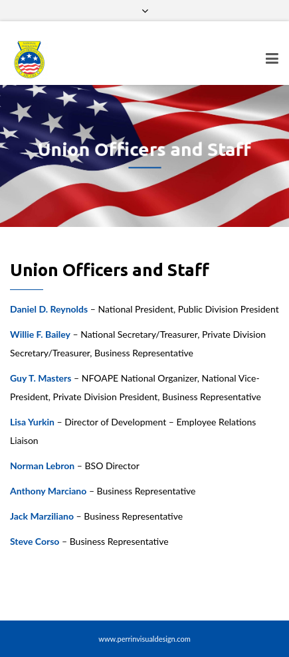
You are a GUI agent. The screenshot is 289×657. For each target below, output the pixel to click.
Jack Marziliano (42, 516)
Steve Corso (34, 541)
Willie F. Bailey (40, 334)
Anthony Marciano (48, 490)
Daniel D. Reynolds (49, 309)
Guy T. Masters (40, 378)
